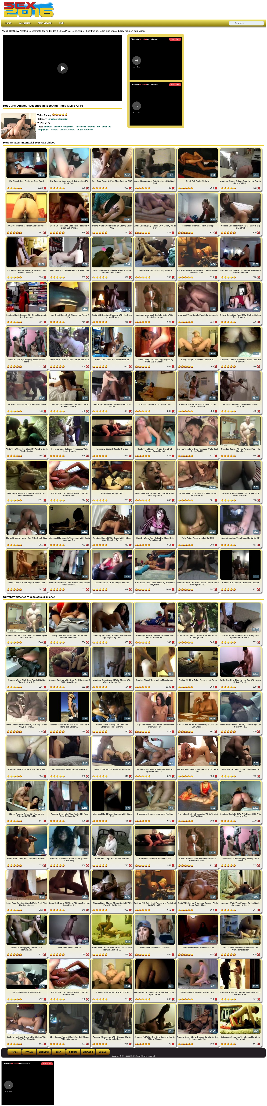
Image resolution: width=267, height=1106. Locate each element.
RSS (61, 23)
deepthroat (68, 127)
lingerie (91, 127)
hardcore (88, 129)
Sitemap (73, 1052)
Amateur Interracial (57, 119)
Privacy (29, 1052)
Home (8, 23)
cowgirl (54, 129)
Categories (24, 23)
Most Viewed (44, 23)
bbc (98, 127)
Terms (14, 1052)
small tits (106, 127)
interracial (81, 127)
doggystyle (43, 129)
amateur (48, 127)
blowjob (58, 127)
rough (80, 129)
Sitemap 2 (88, 1052)
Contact (103, 1052)
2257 (58, 1052)
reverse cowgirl (67, 129)
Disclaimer (44, 1052)
